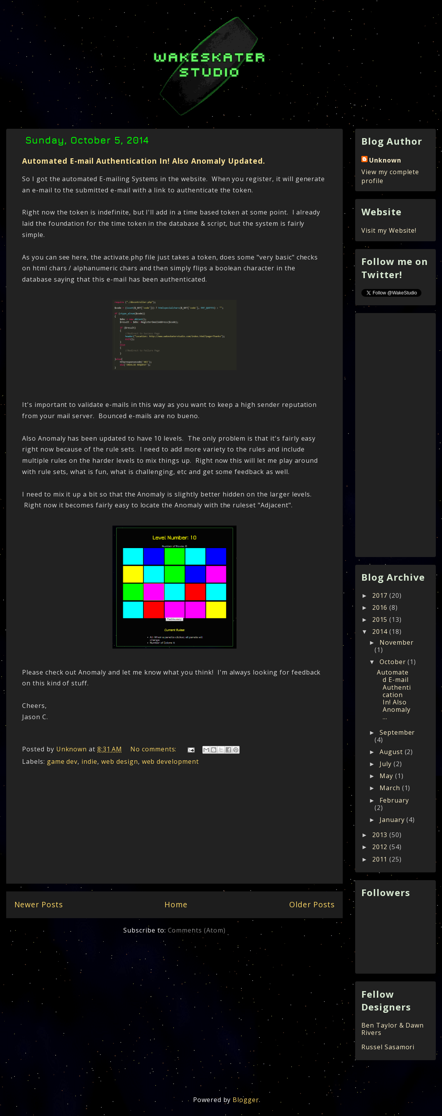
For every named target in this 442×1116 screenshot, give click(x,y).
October (394, 661)
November (397, 642)
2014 (381, 631)
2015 (381, 619)
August (392, 751)
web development (170, 761)
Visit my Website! (388, 230)
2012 (381, 847)
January (393, 819)
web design (119, 761)
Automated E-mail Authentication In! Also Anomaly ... (394, 694)
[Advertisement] (174, 827)
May (387, 776)
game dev (62, 761)
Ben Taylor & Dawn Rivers (392, 1029)
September (397, 732)
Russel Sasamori (387, 1047)
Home (176, 904)
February (394, 800)
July (387, 764)
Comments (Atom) (197, 930)
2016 (381, 607)
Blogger (246, 1099)
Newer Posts (38, 904)
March (391, 788)
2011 (381, 859)
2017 (381, 595)
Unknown (385, 160)
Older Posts (312, 904)
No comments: (154, 749)
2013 (381, 835)
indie (89, 761)
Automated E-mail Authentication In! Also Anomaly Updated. (143, 161)
